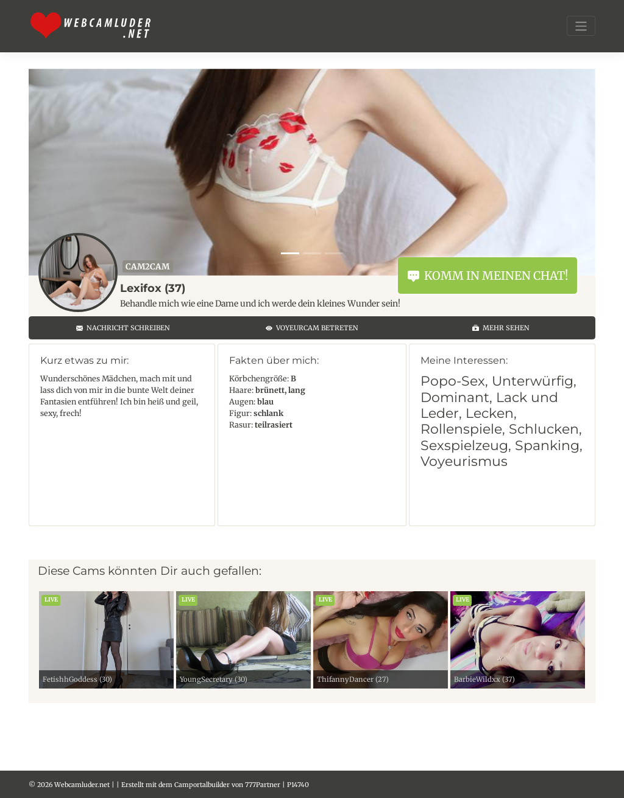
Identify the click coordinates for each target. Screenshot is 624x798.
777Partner (262, 784)
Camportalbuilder (202, 784)
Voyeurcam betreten (312, 328)
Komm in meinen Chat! (488, 275)
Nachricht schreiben (123, 328)
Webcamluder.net (82, 784)
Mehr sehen (501, 328)
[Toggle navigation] (581, 26)
